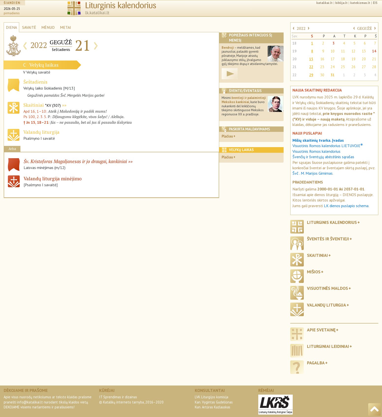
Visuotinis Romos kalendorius (316, 151)
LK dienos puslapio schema (346, 205)
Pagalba (316, 363)
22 (311, 66)
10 (333, 51)
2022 (301, 28)
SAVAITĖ (29, 27)
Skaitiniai (42, 105)
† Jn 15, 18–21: (36, 122)
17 (333, 59)
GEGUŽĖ (364, 28)
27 (364, 66)
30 (322, 75)
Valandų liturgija (326, 305)
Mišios (314, 272)
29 (311, 75)
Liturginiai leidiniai (328, 346)
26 (353, 66)
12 (353, 51)
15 (311, 59)
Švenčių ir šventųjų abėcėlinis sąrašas (323, 156)
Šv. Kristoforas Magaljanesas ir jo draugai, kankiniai (75, 161)
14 (374, 51)
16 (322, 59)
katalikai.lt (324, 3)
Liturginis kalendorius (332, 222)
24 (333, 66)
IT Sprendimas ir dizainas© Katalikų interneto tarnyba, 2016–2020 (131, 399)
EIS (375, 3)
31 (333, 75)
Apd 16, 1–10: (35, 111)
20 (294, 59)
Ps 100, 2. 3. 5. (35, 116)
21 (374, 59)
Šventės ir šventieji (328, 239)
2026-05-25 (12, 9)
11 (343, 51)
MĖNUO (48, 27)
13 (364, 51)
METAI (65, 27)
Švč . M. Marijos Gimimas (312, 173)
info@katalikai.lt (30, 402)
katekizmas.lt (360, 3)
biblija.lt (341, 3)
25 (343, 66)
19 (294, 51)
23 (322, 66)
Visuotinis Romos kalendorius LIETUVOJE (327, 145)
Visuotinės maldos (327, 288)
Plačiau (227, 136)
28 (374, 66)
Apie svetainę (321, 330)
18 (294, 43)
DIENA (11, 27)
